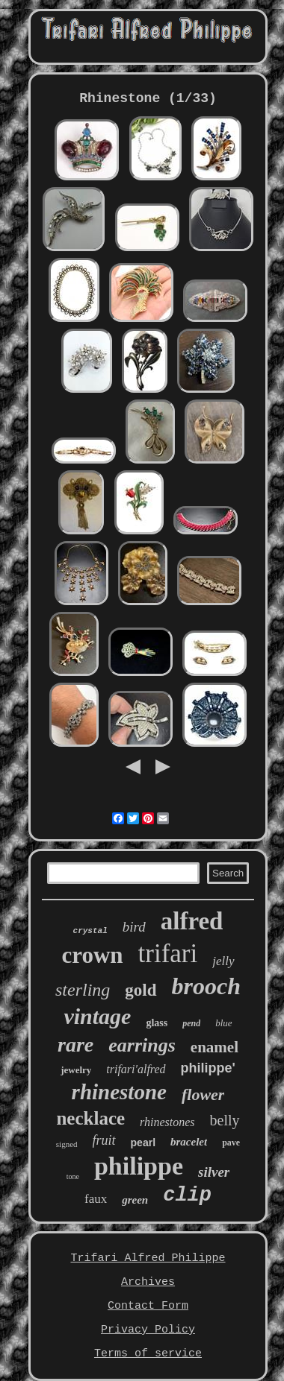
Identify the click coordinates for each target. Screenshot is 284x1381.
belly (225, 1120)
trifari (168, 953)
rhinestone (119, 1092)
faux (95, 1199)
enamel (214, 1047)
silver (213, 1172)
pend (191, 1023)
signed (67, 1144)
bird (134, 927)
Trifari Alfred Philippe (147, 1258)
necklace (90, 1118)
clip (187, 1195)
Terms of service (148, 1353)
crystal (90, 930)
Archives (148, 1282)
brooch (206, 986)
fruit (104, 1140)
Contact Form (148, 1306)
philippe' (208, 1068)
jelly (223, 961)
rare (75, 1044)
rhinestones (167, 1122)
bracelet (188, 1142)
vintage (97, 1016)
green (135, 1200)
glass (156, 1022)
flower (203, 1094)
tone (73, 1176)
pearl (143, 1142)
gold (140, 990)
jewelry (76, 1069)
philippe (138, 1166)
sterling (82, 989)
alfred (192, 921)
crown (92, 955)
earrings (142, 1045)
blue (223, 1022)
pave (231, 1142)
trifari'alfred (135, 1069)
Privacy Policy (148, 1330)
